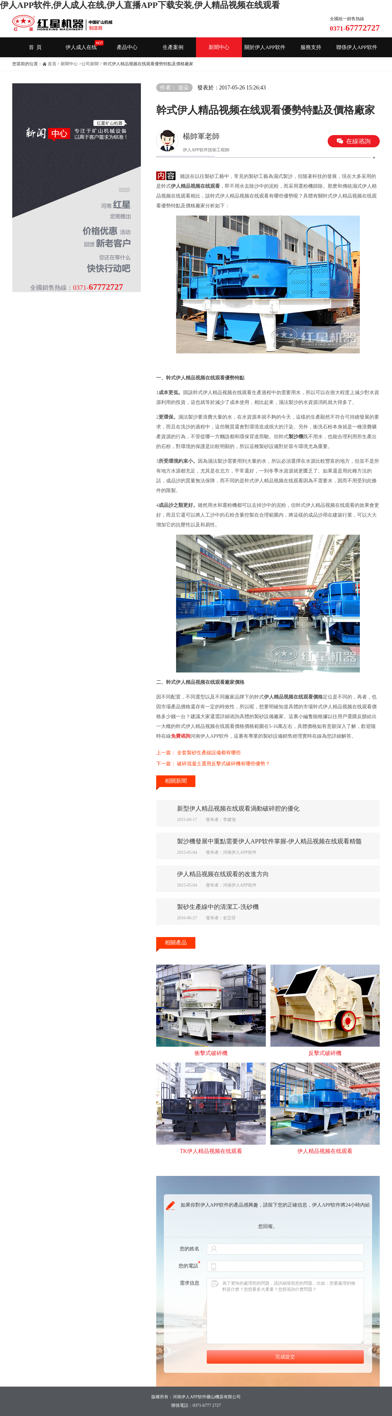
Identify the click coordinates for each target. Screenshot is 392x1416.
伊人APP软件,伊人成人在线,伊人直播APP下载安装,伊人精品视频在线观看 (140, 5)
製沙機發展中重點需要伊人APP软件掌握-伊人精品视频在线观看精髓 (269, 841)
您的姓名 (189, 1248)
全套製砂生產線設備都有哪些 (209, 752)
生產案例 (173, 47)
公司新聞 (90, 64)
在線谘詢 (358, 141)
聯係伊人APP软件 (356, 47)
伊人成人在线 (81, 47)
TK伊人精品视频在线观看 (211, 1151)
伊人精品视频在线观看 (324, 1151)
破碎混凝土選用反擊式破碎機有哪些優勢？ (223, 763)
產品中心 (127, 47)
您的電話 (189, 1265)
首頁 (52, 64)
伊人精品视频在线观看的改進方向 (223, 874)
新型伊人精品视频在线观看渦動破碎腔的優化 (238, 808)
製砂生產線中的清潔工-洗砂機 (218, 906)
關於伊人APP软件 (264, 47)
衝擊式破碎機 (211, 1053)
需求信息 (189, 1283)
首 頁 (35, 47)
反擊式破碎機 (324, 1053)
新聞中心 (219, 47)
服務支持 (310, 47)
